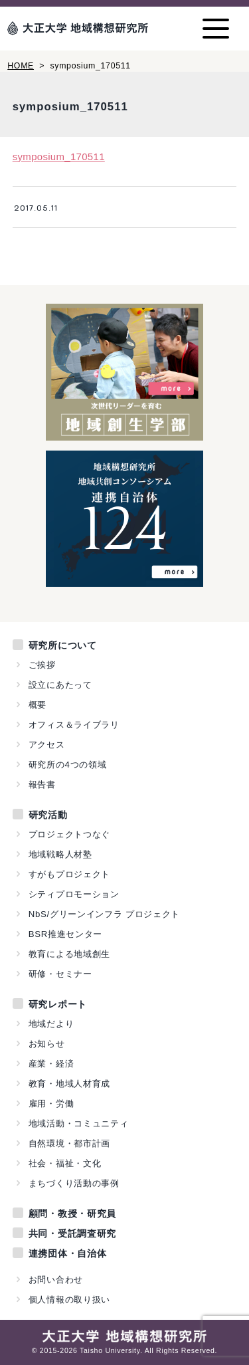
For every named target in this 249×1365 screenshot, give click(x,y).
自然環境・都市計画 (69, 1143)
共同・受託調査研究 (72, 1233)
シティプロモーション (74, 894)
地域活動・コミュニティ (79, 1123)
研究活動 (48, 814)
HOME (20, 65)
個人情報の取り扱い (69, 1300)
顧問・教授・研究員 (72, 1213)
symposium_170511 (59, 156)
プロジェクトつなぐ (69, 834)
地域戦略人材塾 (60, 854)
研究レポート (58, 1004)
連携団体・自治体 (68, 1253)
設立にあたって (60, 685)
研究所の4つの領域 (68, 765)
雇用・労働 (51, 1103)
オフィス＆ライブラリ (74, 725)
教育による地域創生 (69, 954)
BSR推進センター (65, 934)
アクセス (47, 745)
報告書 (42, 784)
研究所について (63, 645)
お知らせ (47, 1044)
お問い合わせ (56, 1280)
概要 (37, 705)
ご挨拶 (42, 665)
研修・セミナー (60, 974)
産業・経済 (51, 1064)
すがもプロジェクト (69, 874)
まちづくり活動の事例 (74, 1183)
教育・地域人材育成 (69, 1084)
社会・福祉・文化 (65, 1163)
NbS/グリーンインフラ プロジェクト (104, 914)
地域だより (51, 1024)
